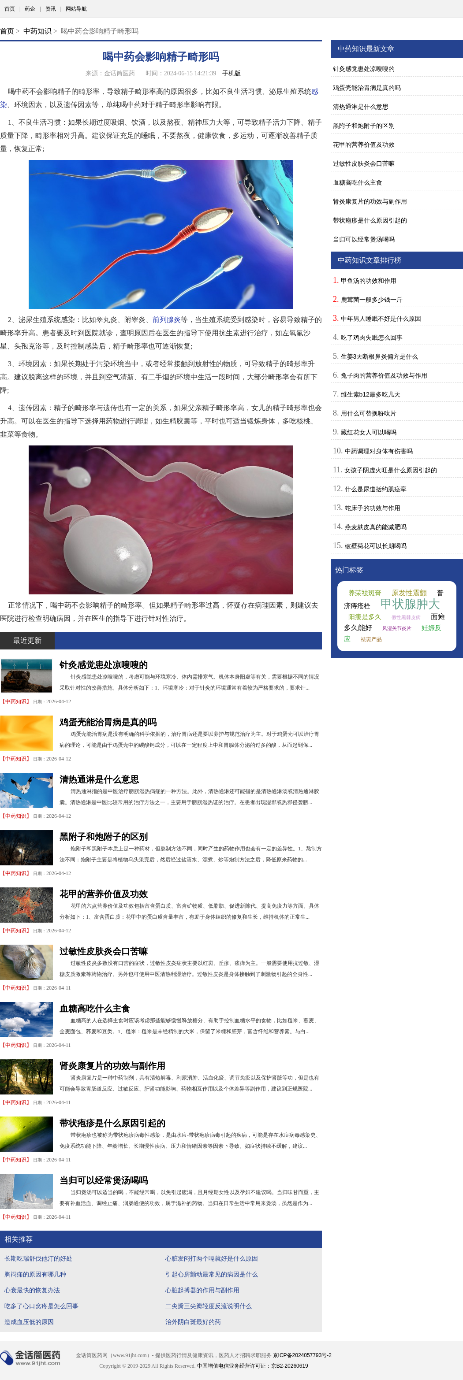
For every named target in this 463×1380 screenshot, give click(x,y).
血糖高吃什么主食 (95, 1008)
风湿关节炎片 (396, 628)
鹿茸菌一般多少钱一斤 (372, 299)
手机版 (231, 73)
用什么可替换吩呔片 (368, 413)
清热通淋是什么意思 (99, 779)
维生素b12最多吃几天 (370, 394)
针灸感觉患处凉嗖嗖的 (104, 665)
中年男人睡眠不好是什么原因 (381, 318)
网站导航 (76, 9)
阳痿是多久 (364, 616)
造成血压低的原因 (29, 1321)
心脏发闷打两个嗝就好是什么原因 (211, 1258)
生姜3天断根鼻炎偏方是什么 (379, 356)
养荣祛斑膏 (364, 593)
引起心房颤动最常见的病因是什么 (211, 1274)
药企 (30, 9)
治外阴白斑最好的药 (193, 1321)
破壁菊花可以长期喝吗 (376, 545)
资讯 (50, 9)
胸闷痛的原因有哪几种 (35, 1274)
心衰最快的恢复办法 (32, 1290)
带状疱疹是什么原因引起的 (112, 1123)
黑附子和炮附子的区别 (104, 837)
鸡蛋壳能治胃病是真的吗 (108, 722)
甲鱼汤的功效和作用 (368, 280)
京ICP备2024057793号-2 (302, 1355)
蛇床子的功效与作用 (372, 508)
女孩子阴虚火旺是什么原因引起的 (390, 470)
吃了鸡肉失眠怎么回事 (372, 337)
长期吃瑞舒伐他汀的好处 (38, 1258)
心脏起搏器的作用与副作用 (202, 1290)
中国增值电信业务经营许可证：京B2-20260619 (252, 1366)
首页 (9, 9)
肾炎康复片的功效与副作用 (112, 1066)
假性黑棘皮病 (406, 617)
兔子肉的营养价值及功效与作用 (384, 375)
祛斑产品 (371, 639)
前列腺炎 (167, 319)
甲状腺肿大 (410, 604)
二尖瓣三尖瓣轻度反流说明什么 (208, 1306)
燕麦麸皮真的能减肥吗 (376, 526)
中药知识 (37, 31)
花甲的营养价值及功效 (104, 894)
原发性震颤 (409, 593)
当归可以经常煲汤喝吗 (104, 1180)
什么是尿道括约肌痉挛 (376, 489)
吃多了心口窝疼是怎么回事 (41, 1306)
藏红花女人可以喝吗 (368, 432)
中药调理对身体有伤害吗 (379, 451)
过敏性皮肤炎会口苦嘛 (104, 951)
